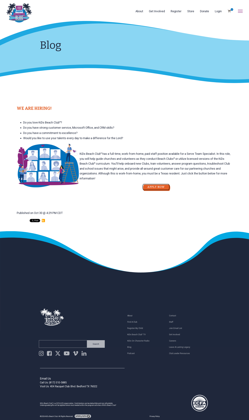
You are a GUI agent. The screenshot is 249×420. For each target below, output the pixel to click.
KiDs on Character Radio (140, 341)
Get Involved (157, 11)
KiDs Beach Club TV (138, 334)
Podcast (132, 353)
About (139, 11)
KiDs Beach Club (51, 416)
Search (94, 344)
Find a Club (134, 322)
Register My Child (136, 328)
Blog (131, 347)
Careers (174, 341)
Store (190, 11)
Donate (204, 11)
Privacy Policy (155, 416)
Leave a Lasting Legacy (181, 347)
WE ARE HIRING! (34, 108)
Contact (174, 316)
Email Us (45, 378)
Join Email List (177, 328)
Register (176, 11)
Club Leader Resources (181, 353)
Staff (173, 322)
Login (218, 11)
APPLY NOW (156, 186)
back (23, 234)
